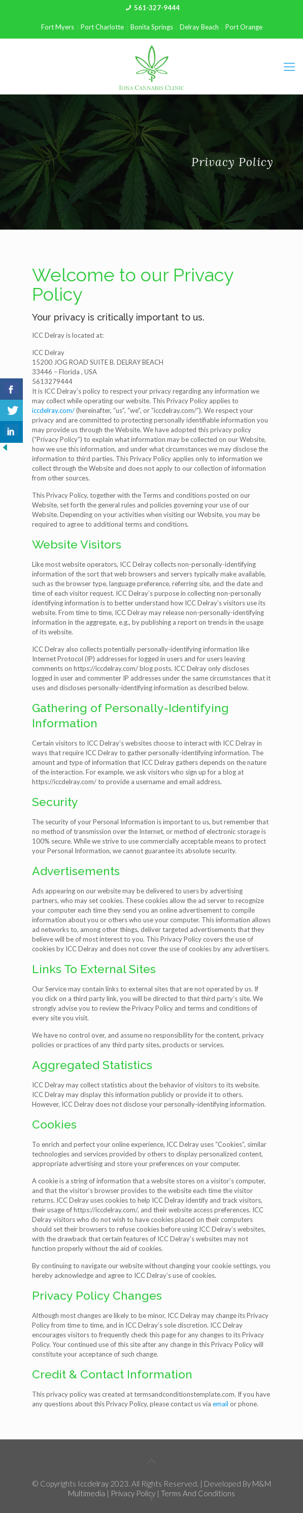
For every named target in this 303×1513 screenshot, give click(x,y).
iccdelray (93, 1483)
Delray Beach (199, 27)
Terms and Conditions (198, 1493)
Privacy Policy (133, 1493)
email (220, 1404)
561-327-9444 (157, 8)
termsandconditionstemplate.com (184, 1394)
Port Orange (243, 27)
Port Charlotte (102, 27)
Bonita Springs (151, 27)
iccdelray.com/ (53, 410)
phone (247, 1404)
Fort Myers (57, 27)
